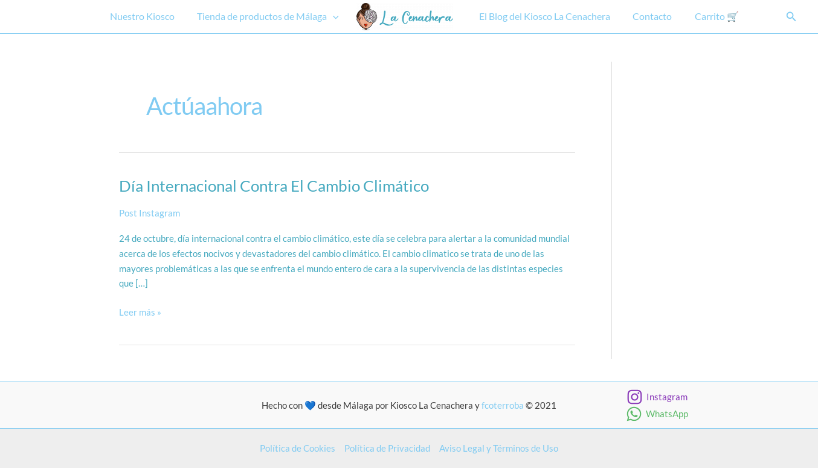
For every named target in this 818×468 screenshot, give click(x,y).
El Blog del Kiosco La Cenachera (543, 16)
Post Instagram (149, 212)
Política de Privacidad (387, 448)
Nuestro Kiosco (147, 16)
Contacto (648, 16)
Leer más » (140, 312)
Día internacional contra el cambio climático (274, 185)
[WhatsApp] (657, 414)
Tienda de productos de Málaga (270, 16)
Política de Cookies (297, 448)
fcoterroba (502, 405)
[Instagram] (657, 397)
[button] (335, 16)
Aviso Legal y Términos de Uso (498, 448)
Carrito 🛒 (709, 16)
